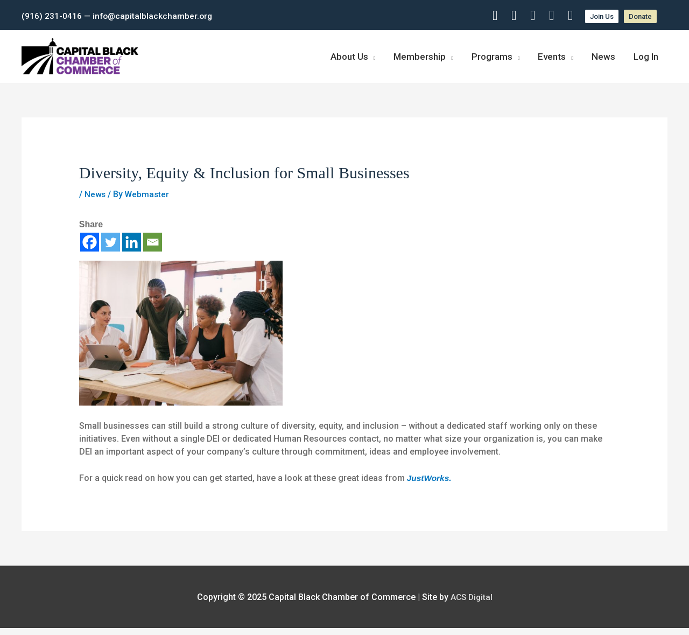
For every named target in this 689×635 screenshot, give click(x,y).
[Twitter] (110, 249)
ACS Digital (471, 604)
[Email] (152, 249)
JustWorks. (430, 485)
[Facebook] (89, 249)
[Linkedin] (131, 249)
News (96, 201)
